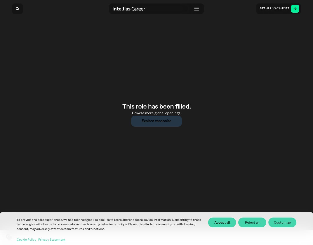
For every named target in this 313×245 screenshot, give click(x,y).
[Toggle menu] (196, 8)
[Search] (17, 8)
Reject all (252, 223)
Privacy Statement (51, 240)
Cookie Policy (26, 240)
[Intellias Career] (129, 8)
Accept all (222, 223)
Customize (282, 223)
